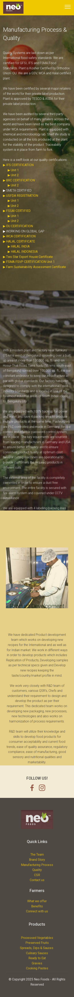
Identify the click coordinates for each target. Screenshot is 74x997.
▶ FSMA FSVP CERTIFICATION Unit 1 (29, 268)
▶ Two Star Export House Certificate (28, 263)
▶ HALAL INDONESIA (23, 258)
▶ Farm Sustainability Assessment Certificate (34, 273)
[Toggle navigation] (68, 6)
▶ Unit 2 (13, 182)
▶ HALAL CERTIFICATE (19, 248)
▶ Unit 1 (13, 176)
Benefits (37, 916)
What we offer (37, 911)
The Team (37, 875)
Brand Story (37, 880)
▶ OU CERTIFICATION (18, 233)
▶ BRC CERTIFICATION (19, 187)
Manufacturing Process (37, 885)
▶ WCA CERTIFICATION (19, 243)
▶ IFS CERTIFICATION (18, 171)
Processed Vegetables (37, 961)
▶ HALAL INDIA (19, 253)
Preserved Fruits (37, 966)
